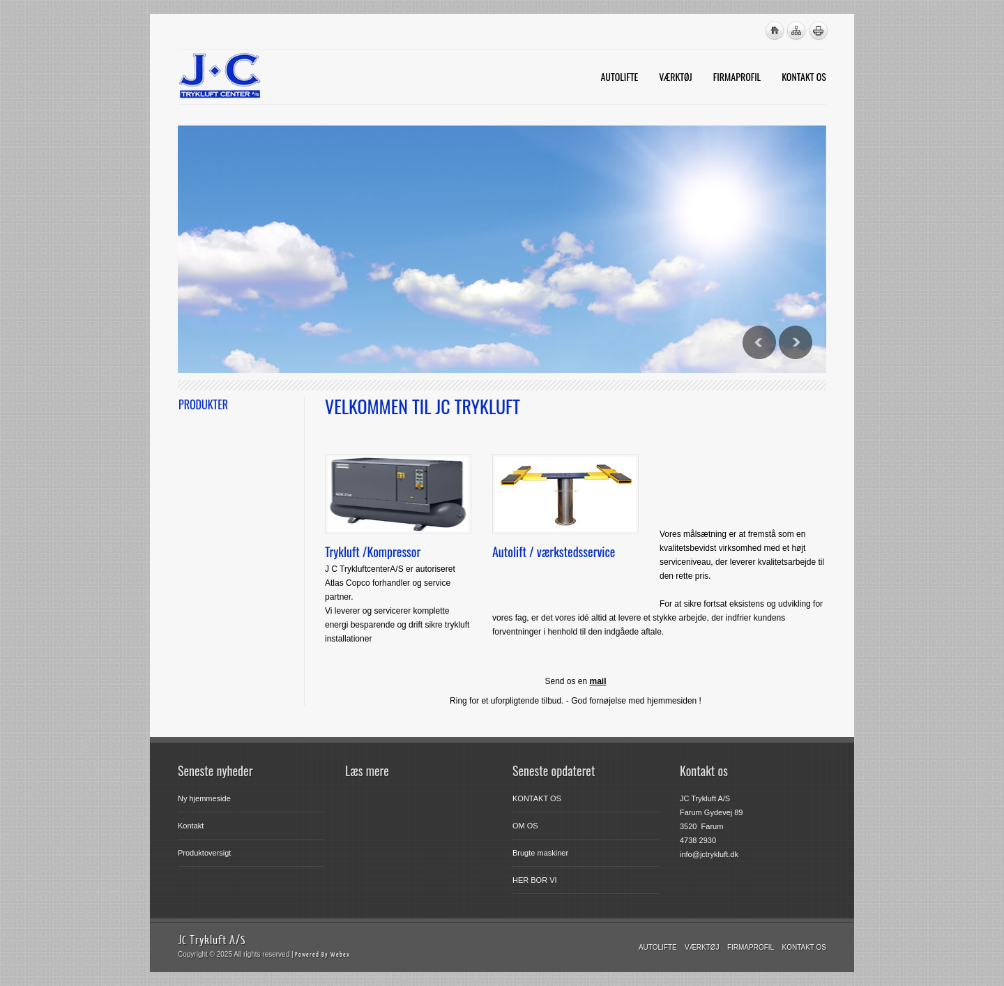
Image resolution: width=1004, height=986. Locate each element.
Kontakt (191, 825)
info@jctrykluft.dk (709, 854)
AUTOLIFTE (619, 76)
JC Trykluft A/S (211, 939)
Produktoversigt (204, 853)
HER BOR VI (534, 880)
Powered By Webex (322, 954)
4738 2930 (698, 840)
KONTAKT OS (804, 76)
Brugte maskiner (540, 853)
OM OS (525, 825)
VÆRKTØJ (675, 76)
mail (598, 681)
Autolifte (658, 947)
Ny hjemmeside (204, 798)
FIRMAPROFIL (737, 76)
